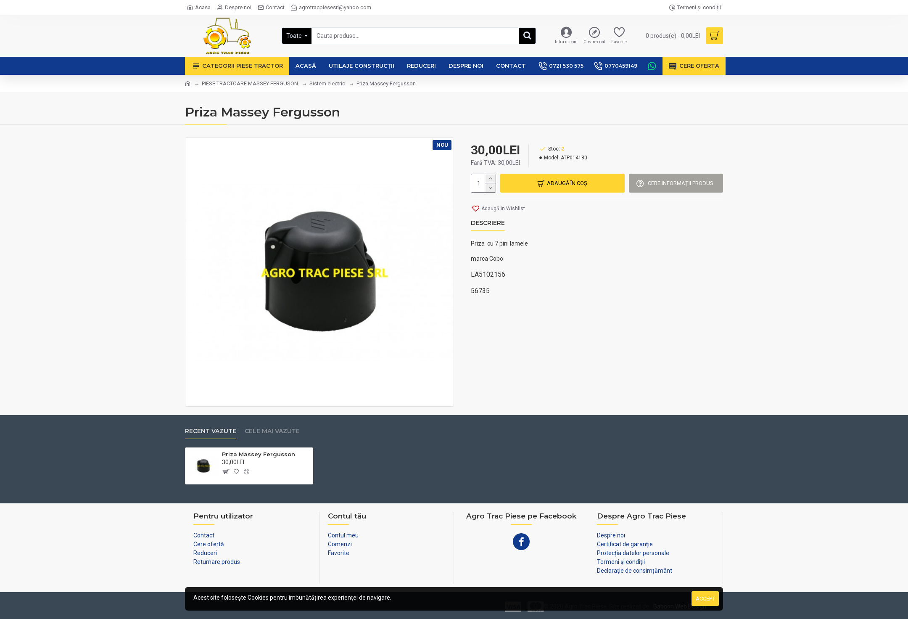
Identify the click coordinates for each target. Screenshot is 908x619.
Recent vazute (210, 431)
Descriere (488, 223)
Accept (705, 598)
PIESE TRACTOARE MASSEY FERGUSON (250, 83)
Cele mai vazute (272, 431)
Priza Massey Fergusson (258, 454)
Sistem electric (327, 83)
